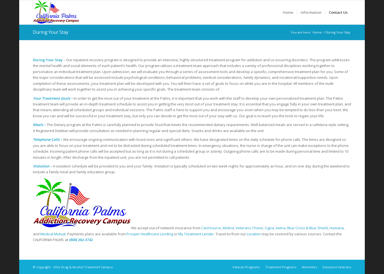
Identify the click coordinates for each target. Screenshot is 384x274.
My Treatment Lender (196, 233)
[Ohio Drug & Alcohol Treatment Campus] (56, 12)
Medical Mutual (53, 233)
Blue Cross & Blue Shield (307, 227)
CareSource (211, 227)
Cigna (269, 227)
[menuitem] (288, 12)
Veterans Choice (249, 227)
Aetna (281, 227)
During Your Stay (50, 32)
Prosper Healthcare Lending (149, 233)
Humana (336, 227)
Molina (228, 227)
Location (254, 233)
